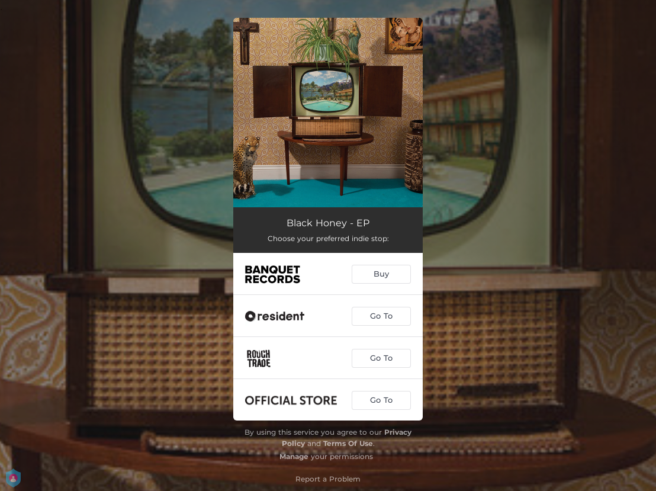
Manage (293, 456)
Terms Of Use (348, 443)
